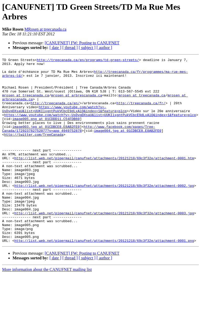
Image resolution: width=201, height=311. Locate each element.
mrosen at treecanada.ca (25, 103)
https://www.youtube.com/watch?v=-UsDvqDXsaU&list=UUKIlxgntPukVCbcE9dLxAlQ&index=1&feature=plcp (64, 119)
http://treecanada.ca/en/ (55, 112)
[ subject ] (87, 47)
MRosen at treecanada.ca (45, 29)
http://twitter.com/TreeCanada (33, 150)
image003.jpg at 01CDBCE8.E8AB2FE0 (46, 140)
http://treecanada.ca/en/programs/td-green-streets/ (88, 60)
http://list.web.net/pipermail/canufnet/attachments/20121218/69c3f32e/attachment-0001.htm (104, 178)
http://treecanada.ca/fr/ (140, 112)
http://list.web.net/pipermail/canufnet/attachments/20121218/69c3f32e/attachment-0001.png (104, 277)
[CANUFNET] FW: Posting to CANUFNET (82, 43)
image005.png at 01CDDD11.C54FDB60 (46, 131)
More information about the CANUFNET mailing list (47, 306)
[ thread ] (70, 47)
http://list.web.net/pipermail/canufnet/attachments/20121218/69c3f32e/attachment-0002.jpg (104, 211)
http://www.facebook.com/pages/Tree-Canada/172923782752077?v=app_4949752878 (78, 143)
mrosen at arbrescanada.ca (76, 103)
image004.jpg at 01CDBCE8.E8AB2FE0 (127, 145)
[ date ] (55, 47)
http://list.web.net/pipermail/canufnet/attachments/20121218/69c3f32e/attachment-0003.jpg (104, 244)
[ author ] (104, 47)
